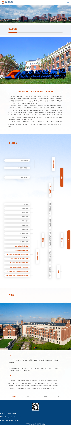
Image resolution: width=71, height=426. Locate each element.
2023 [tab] (44, 395)
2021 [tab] (14, 395)
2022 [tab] (29, 395)
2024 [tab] (60, 395)
